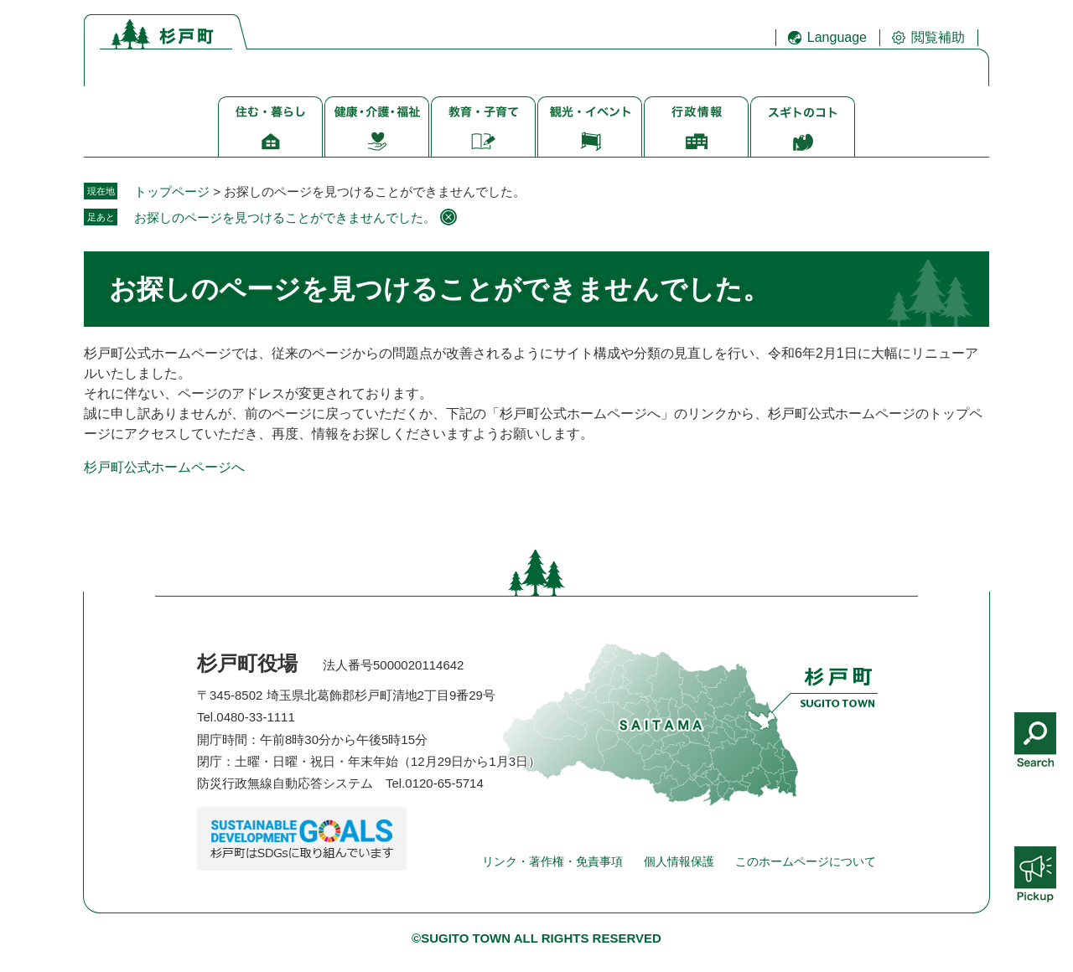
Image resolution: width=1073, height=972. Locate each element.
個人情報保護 (679, 861)
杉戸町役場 (247, 663)
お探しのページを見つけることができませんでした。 (285, 217)
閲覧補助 (938, 37)
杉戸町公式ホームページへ (164, 467)
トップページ (172, 191)
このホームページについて (805, 861)
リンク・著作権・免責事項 (552, 861)
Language (837, 37)
